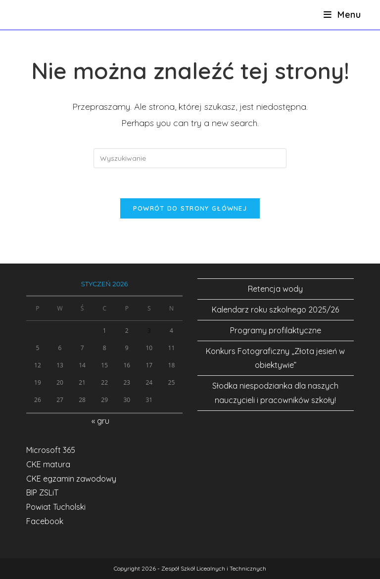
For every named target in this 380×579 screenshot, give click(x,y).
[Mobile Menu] (342, 14)
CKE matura (48, 464)
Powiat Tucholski (56, 507)
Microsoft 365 (50, 450)
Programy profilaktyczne (275, 330)
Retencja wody (275, 289)
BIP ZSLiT (42, 492)
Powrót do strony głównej (190, 208)
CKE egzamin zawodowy (71, 479)
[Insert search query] (190, 158)
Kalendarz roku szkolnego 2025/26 (275, 309)
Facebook (44, 521)
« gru (100, 421)
